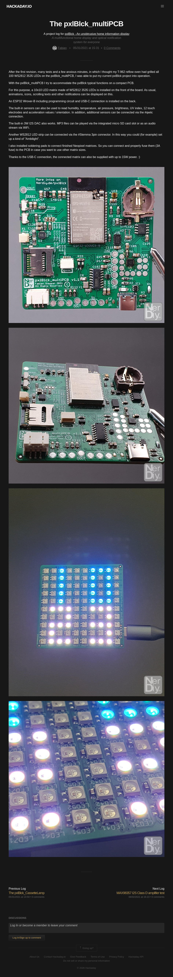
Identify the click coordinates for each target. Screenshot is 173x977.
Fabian (59, 48)
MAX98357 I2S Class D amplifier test (140, 893)
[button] (162, 6)
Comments (112, 48)
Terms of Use (98, 956)
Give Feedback (78, 956)
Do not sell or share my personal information (86, 960)
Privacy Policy (116, 956)
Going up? (86, 948)
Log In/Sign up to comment (26, 937)
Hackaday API (135, 956)
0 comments (38, 897)
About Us (34, 956)
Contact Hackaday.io (55, 956)
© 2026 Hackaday (86, 968)
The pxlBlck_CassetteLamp (26, 893)
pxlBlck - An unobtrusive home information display (97, 33)
